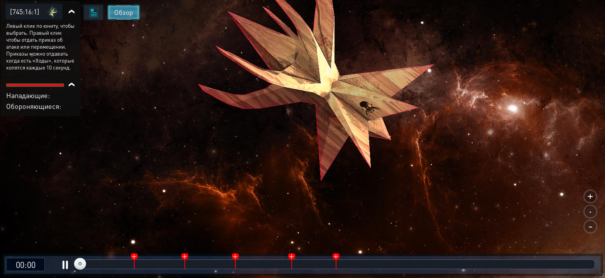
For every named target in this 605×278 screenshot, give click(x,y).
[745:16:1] (24, 11)
